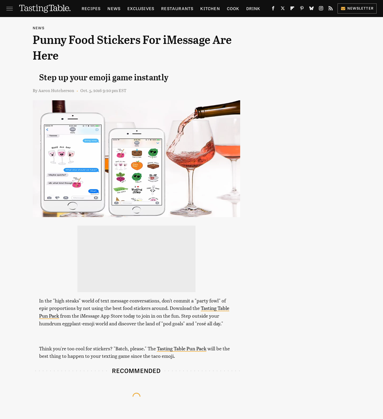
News (113, 8)
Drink (253, 8)
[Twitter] (282, 9)
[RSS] (330, 9)
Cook (233, 8)
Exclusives (140, 8)
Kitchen (210, 8)
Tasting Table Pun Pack (181, 348)
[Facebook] (273, 9)
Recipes (91, 8)
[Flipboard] (292, 9)
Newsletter (357, 8)
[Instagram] (321, 9)
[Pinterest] (302, 9)
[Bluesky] (311, 9)
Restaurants (177, 8)
